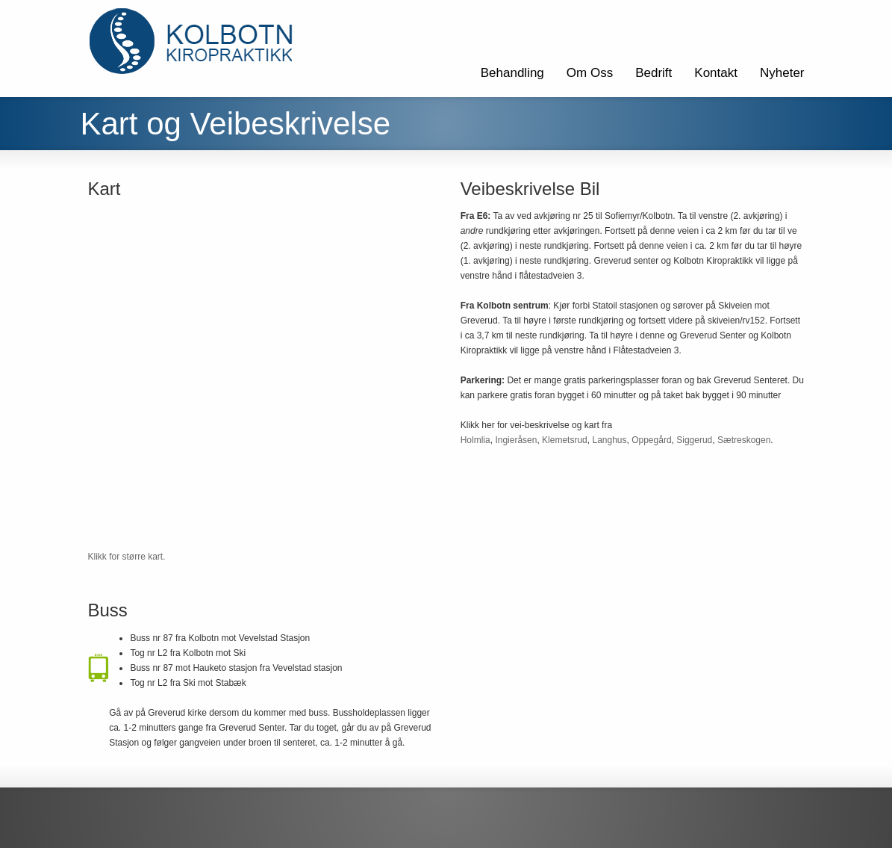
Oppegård (651, 440)
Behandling (512, 73)
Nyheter (782, 73)
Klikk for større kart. (127, 556)
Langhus (609, 440)
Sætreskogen (743, 440)
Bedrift (653, 73)
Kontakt (715, 73)
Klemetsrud (564, 440)
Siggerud (694, 440)
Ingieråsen (516, 440)
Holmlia (475, 440)
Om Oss (590, 73)
